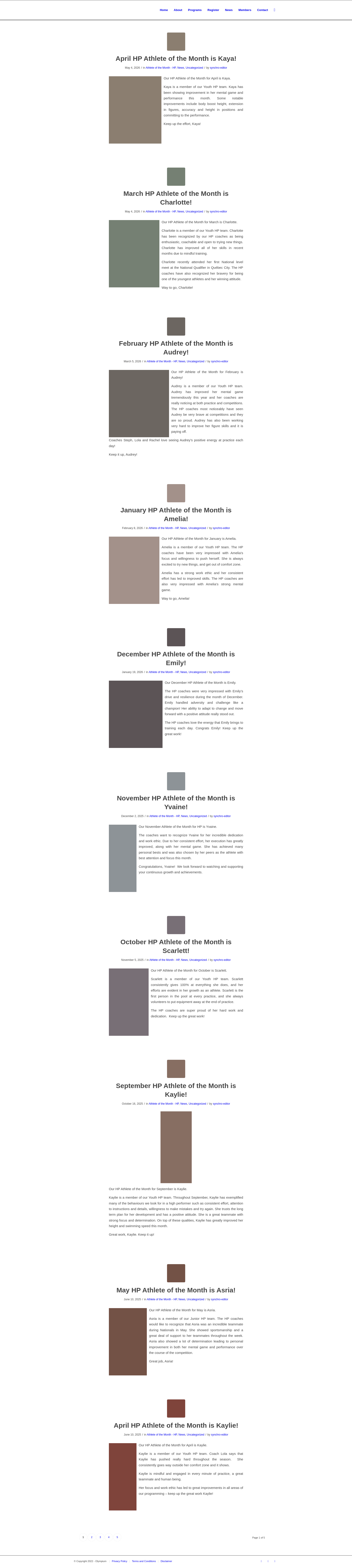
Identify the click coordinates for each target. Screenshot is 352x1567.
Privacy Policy (119, 1561)
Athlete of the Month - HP (161, 67)
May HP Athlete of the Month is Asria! (176, 1290)
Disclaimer (166, 1561)
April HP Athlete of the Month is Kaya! (176, 58)
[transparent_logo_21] (74, 10)
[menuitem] (164, 10)
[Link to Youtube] (268, 1561)
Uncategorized (194, 67)
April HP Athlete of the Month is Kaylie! (176, 1425)
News (180, 67)
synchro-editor (218, 67)
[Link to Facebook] (261, 1561)
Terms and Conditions (144, 1561)
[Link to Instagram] (274, 1561)
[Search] (274, 10)
